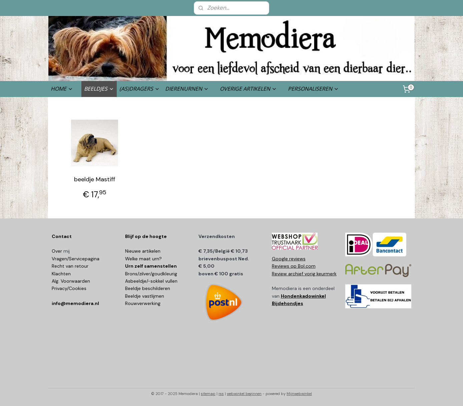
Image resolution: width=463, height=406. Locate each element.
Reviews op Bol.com (294, 266)
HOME (62, 88)
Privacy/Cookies (69, 288)
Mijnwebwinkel (299, 393)
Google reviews (289, 259)
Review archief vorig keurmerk (304, 274)
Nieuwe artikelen (142, 251)
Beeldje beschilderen (147, 288)
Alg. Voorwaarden (71, 281)
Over (57, 251)
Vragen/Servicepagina (75, 259)
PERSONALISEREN (313, 88)
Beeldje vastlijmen (144, 296)
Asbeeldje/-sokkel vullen (151, 281)
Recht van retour (70, 266)
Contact (62, 236)
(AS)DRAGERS (139, 88)
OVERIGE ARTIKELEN (248, 88)
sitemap (208, 393)
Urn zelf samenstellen (151, 266)
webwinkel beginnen (244, 393)
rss (221, 393)
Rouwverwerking (142, 303)
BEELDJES (99, 88)
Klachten (61, 274)
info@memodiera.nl (75, 303)
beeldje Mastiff (94, 179)
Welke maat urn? (143, 259)
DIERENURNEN (187, 88)
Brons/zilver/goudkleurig (151, 274)
